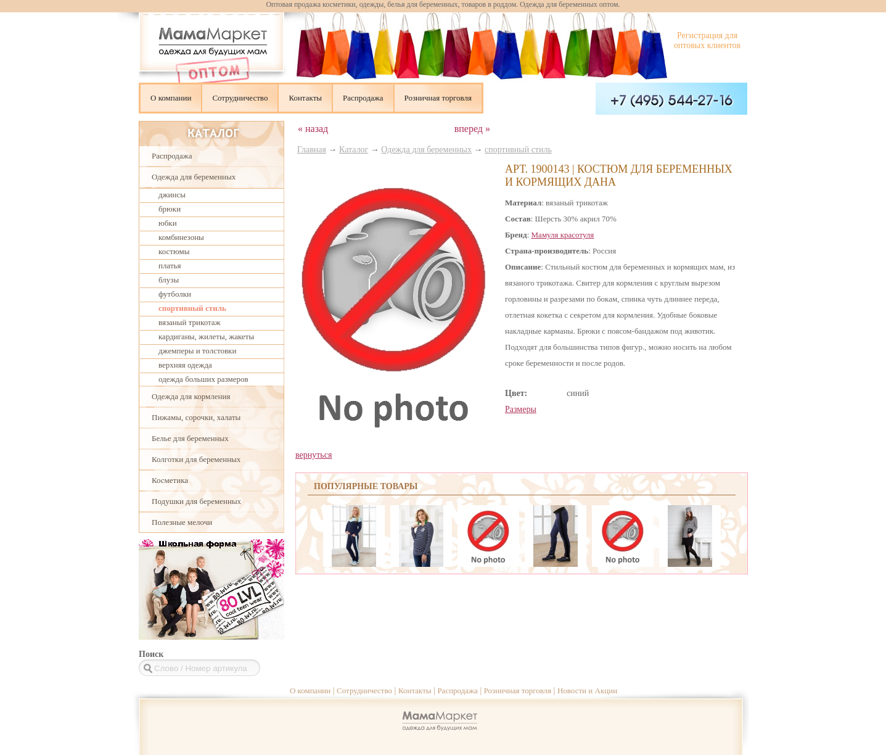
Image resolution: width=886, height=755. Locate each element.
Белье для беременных (190, 438)
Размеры (520, 409)
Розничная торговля (438, 97)
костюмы (173, 251)
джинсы (172, 194)
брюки (169, 208)
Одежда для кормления (191, 396)
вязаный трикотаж (189, 322)
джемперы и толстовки (197, 350)
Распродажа (363, 97)
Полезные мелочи (182, 522)
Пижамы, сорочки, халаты (196, 417)
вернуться (313, 455)
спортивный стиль (192, 308)
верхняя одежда (185, 364)
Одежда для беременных (194, 176)
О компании (170, 97)
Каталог (353, 149)
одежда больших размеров (203, 379)
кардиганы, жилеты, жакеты (206, 336)
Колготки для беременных (196, 459)
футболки (174, 294)
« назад (313, 128)
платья (169, 265)
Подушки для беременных (196, 501)
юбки (167, 223)
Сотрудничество (240, 97)
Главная (311, 149)
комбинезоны (181, 237)
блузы (168, 279)
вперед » (472, 128)
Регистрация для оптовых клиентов (707, 40)
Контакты (305, 97)
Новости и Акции (587, 690)
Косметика (170, 480)
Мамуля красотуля (562, 234)
